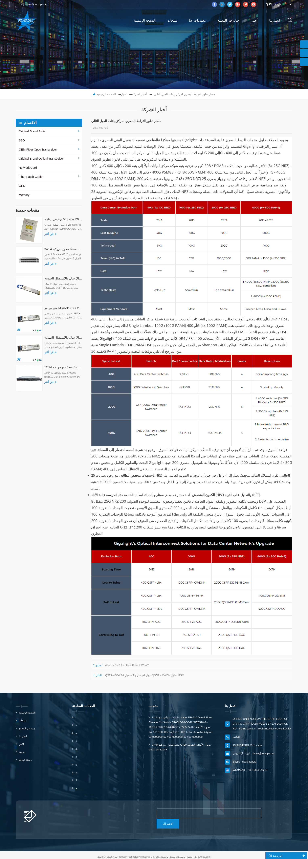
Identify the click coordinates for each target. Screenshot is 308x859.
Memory (24, 195)
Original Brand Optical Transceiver (40, 158)
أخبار (254, 20)
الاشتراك (266, 813)
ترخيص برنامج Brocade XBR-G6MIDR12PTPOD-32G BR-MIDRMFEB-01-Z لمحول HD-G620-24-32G (63, 221)
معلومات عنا (197, 20)
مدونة (21, 752)
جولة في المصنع (228, 20)
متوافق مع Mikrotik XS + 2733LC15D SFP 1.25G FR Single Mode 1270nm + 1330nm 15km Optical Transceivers (63, 310)
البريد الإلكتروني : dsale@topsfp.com (253, 753)
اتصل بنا (274, 20)
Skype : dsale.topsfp (244, 761)
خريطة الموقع (26, 760)
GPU (22, 185)
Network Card (27, 167)
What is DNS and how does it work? (127, 665)
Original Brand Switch (32, 131)
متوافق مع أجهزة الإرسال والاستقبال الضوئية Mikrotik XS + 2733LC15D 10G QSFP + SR (63, 339)
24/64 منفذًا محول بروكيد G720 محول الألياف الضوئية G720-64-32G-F (63, 251)
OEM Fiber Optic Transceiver (37, 149)
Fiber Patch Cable (30, 176)
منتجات (172, 20)
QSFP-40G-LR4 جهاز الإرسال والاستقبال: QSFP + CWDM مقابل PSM (144, 675)
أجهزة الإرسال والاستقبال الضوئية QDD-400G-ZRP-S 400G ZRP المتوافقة (63, 280)
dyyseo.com (204, 846)
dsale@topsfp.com (33, 4)
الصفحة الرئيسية (145, 20)
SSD (22, 140)
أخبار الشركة (139, 94)
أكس (21, 744)
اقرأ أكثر (50, 236)
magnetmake (160, 851)
